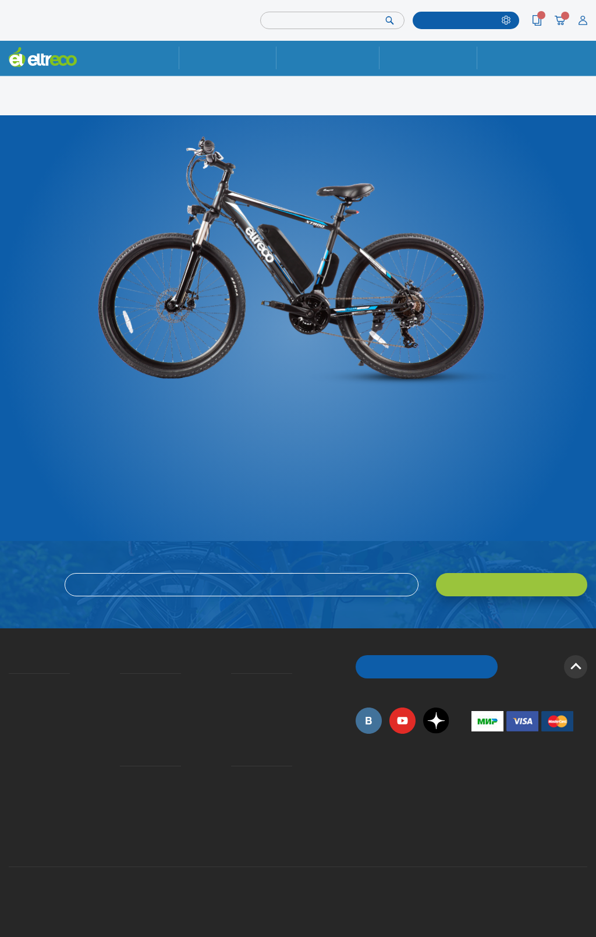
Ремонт (227, 58)
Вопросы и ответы (234, 685)
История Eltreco (12, 701)
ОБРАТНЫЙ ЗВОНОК (427, 666)
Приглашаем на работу (13, 778)
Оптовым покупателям (13, 793)
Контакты (525, 58)
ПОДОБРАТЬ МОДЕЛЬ (459, 20)
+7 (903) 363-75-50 (477, 837)
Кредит (121, 716)
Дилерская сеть (234, 793)
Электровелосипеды (12, 716)
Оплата (428, 58)
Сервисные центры (234, 808)
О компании (11, 685)
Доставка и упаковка (328, 58)
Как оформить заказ (235, 701)
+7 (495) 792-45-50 (580, 67)
